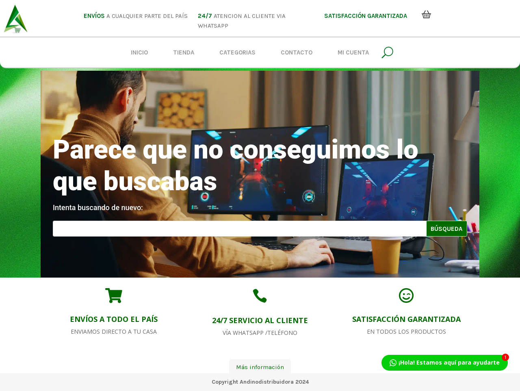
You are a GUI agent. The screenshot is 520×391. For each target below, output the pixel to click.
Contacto (296, 52)
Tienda (183, 52)
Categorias (237, 52)
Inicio (139, 52)
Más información (260, 367)
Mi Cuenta (353, 52)
